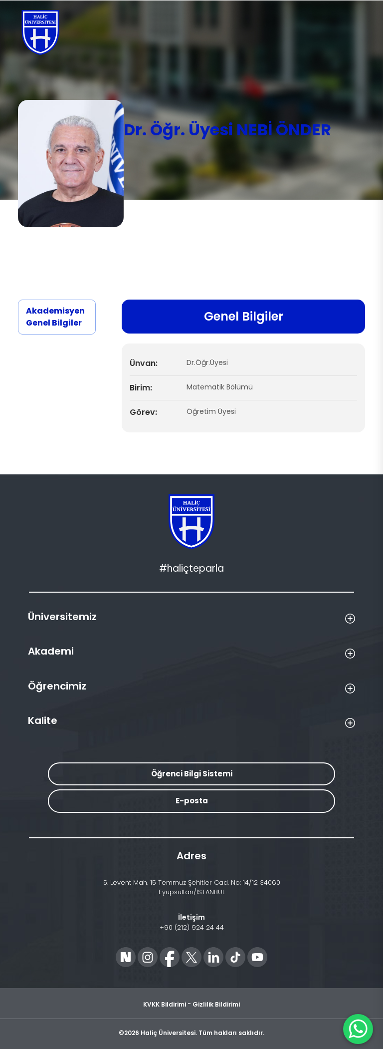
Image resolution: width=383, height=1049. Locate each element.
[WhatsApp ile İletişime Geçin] (358, 1029)
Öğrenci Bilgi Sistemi (191, 773)
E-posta (192, 800)
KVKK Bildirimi (164, 1004)
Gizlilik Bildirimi (216, 1004)
